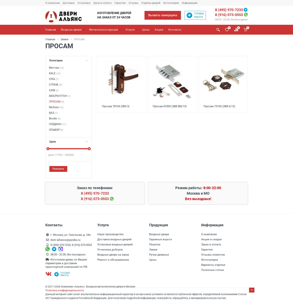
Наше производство (110, 234)
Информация (190, 3)
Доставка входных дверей (114, 239)
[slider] (47, 148)
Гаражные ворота (160, 239)
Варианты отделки (213, 265)
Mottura (56, 107)
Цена (68, 141)
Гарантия (120, 3)
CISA (53, 79)
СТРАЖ (55, 84)
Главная (50, 39)
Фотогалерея (171, 3)
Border (54, 118)
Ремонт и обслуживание (113, 259)
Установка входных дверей (115, 244)
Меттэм (56, 67)
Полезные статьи (212, 270)
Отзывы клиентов (213, 254)
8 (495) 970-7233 (229, 10)
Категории (68, 60)
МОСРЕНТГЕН (60, 96)
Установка (83, 3)
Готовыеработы (195, 15)
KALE (54, 73)
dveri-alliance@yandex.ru (65, 240)
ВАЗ (53, 113)
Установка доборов (110, 249)
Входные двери (159, 234)
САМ (53, 90)
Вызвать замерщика (162, 15)
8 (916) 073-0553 (229, 15)
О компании (52, 3)
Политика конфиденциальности (64, 290)
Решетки (154, 244)
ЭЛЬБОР (56, 129)
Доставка (69, 3)
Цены (153, 259)
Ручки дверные (159, 254)
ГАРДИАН (57, 124)
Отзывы (133, 3)
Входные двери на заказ (113, 254)
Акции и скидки (211, 239)
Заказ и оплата (102, 3)
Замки (64, 39)
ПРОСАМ (56, 101)
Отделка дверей (150, 3)
